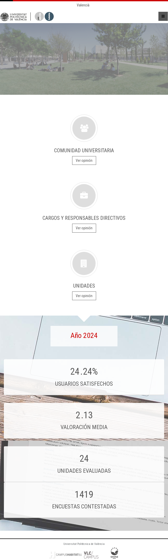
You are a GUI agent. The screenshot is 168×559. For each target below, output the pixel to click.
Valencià (83, 5)
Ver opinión (84, 160)
